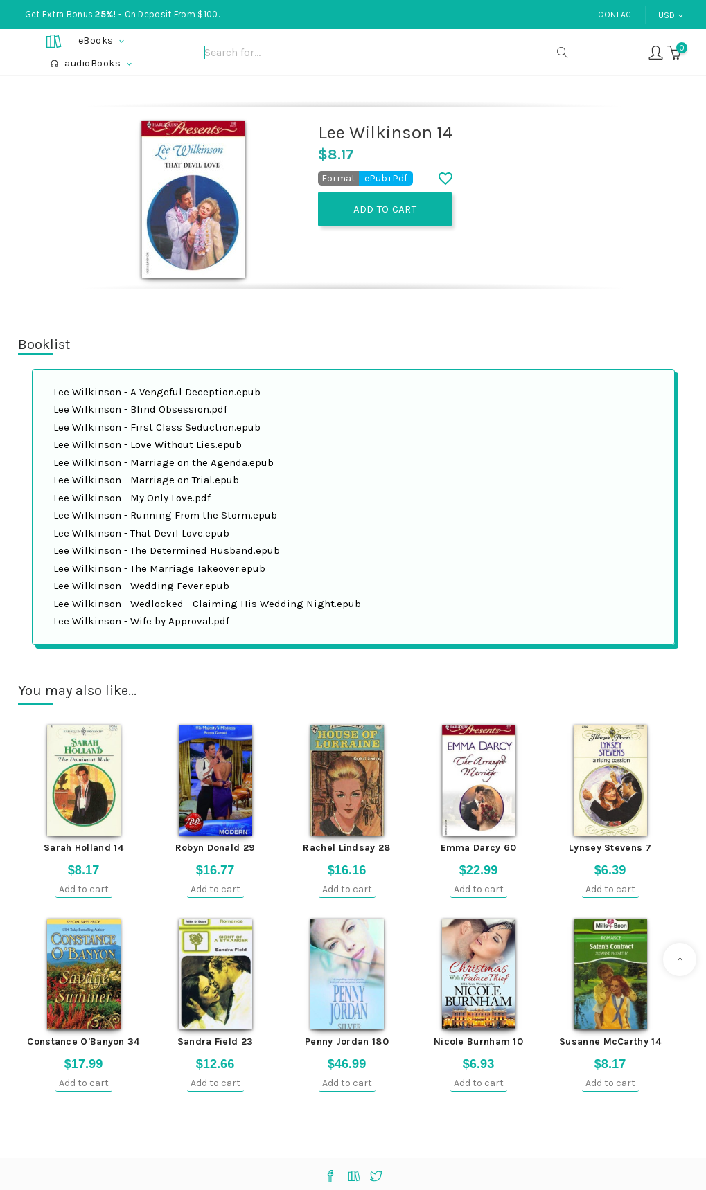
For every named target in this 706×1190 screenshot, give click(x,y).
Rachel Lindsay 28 (346, 848)
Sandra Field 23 (215, 1041)
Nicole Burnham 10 (478, 1041)
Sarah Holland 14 (83, 848)
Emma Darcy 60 (479, 848)
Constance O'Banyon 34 (83, 1041)
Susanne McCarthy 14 (610, 1041)
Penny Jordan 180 (347, 1041)
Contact (616, 14)
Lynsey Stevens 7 (610, 848)
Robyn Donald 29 (215, 848)
